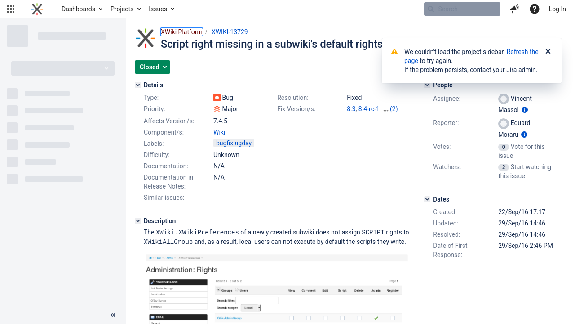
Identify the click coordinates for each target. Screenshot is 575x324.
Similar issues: (164, 197)
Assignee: (446, 98)
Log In (557, 9)
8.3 (351, 108)
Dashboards (78, 9)
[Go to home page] (37, 9)
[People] (427, 85)
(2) (394, 108)
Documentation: (166, 166)
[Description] (138, 221)
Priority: (154, 108)
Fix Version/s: (296, 108)
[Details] (138, 85)
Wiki (219, 132)
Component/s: (164, 132)
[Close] (548, 51)
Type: (151, 97)
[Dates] (427, 199)
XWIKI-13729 (230, 32)
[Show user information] (524, 109)
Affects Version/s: (169, 121)
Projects (122, 9)
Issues (158, 9)
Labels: (154, 143)
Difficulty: (157, 154)
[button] (10, 9)
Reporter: (446, 122)
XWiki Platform (182, 32)
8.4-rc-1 (369, 108)
